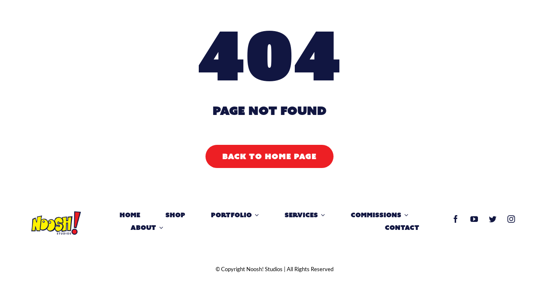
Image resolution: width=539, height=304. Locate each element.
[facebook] (455, 219)
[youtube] (474, 219)
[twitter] (493, 219)
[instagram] (511, 219)
